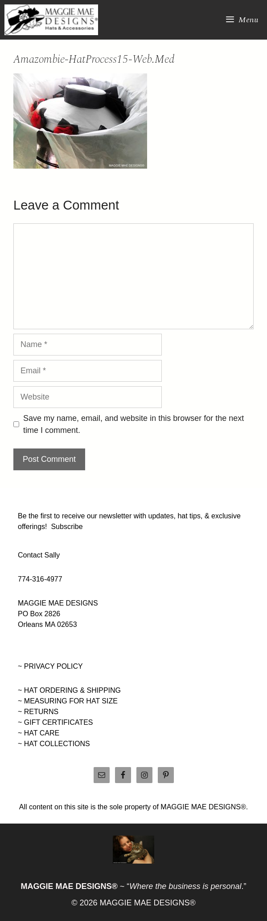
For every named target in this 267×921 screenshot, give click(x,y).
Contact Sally (39, 555)
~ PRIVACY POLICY (50, 666)
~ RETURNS (38, 711)
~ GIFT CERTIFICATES (55, 722)
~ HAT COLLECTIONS (54, 743)
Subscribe (66, 526)
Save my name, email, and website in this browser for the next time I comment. (133, 424)
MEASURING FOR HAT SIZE (71, 701)
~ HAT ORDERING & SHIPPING (69, 690)
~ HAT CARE (38, 733)
